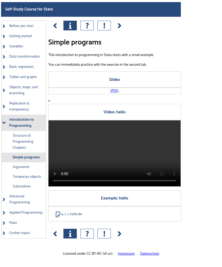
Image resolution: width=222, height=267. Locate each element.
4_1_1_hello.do (71, 214)
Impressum (126, 254)
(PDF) (114, 91)
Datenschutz (149, 254)
